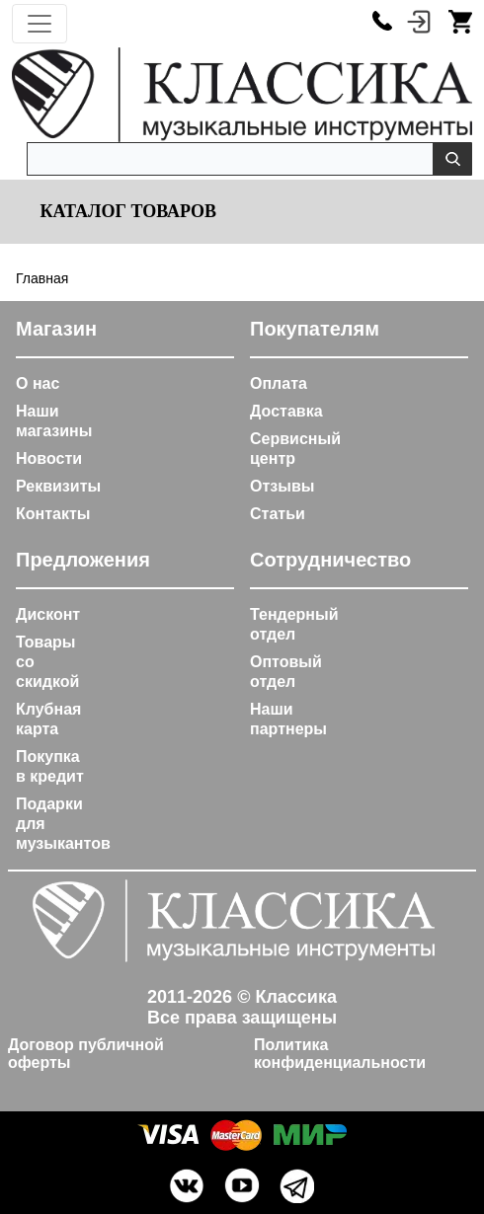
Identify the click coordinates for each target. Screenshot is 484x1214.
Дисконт (48, 614)
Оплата (278, 383)
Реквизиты (58, 486)
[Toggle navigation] (39, 23)
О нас (37, 383)
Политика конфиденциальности (340, 1053)
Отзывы (282, 486)
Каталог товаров (126, 211)
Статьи (277, 513)
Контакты (53, 513)
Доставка (286, 411)
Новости (49, 458)
